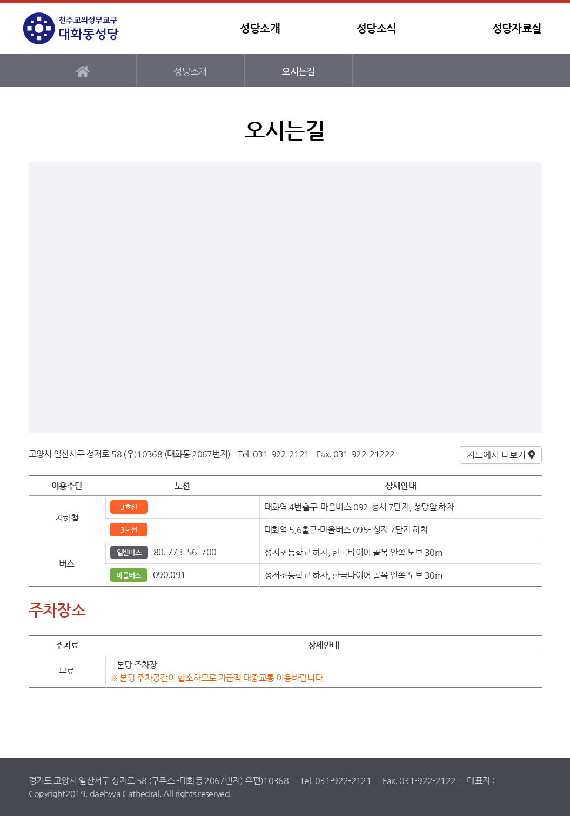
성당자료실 (517, 28)
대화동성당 (90, 28)
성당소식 (376, 28)
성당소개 (259, 28)
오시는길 (297, 72)
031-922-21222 (364, 454)
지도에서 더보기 (496, 455)
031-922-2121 (281, 454)
